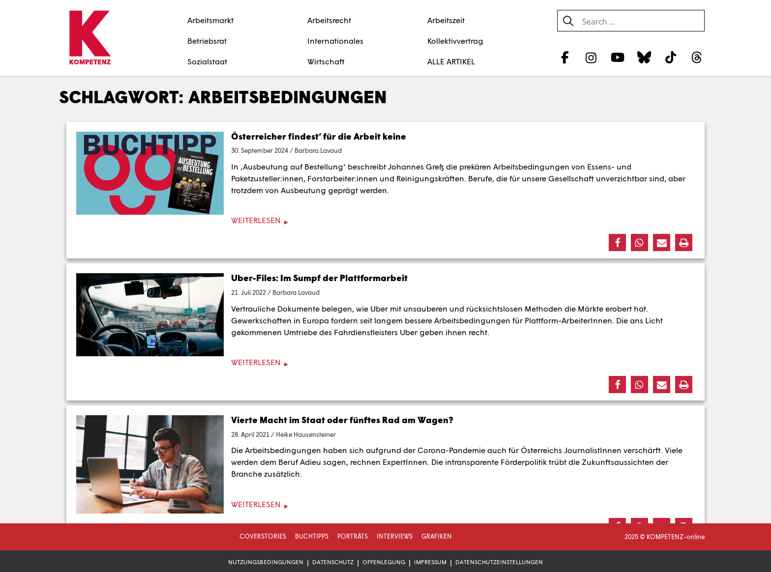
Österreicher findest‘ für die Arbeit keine (318, 136)
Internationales (335, 40)
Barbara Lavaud (318, 150)
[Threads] (697, 57)
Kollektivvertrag (455, 40)
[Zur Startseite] (89, 38)
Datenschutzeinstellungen (499, 562)
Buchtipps (311, 536)
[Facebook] (564, 57)
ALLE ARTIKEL (451, 61)
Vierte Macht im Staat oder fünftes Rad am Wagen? (342, 419)
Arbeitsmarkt (210, 20)
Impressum (430, 562)
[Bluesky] (644, 57)
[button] (617, 242)
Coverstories (262, 536)
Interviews (395, 536)
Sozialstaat (207, 61)
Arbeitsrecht (329, 20)
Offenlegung (383, 562)
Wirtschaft (326, 61)
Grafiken (436, 536)
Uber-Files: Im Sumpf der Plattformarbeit (319, 277)
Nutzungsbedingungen (265, 562)
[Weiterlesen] (385, 220)
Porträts (352, 536)
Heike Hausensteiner (306, 434)
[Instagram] (591, 57)
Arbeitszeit (446, 20)
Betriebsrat (207, 40)
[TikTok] (670, 57)
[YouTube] (617, 57)
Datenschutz (333, 562)
